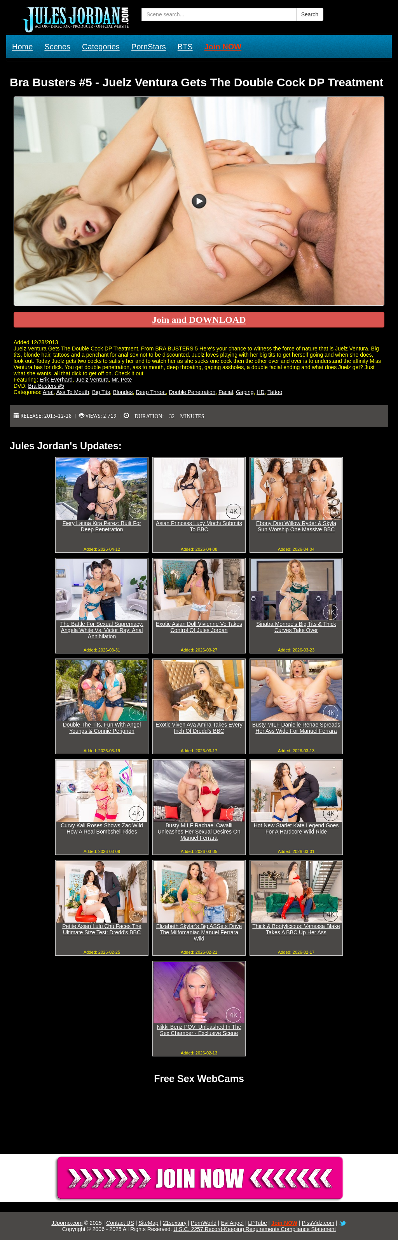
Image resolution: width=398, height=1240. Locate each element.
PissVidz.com (318, 1223)
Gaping (244, 392)
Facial (225, 392)
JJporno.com (66, 1223)
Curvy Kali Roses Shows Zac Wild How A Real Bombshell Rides (102, 828)
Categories (101, 46)
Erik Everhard (56, 380)
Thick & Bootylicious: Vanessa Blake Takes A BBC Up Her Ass (296, 929)
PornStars (148, 46)
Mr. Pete (122, 380)
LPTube (257, 1223)
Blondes (123, 392)
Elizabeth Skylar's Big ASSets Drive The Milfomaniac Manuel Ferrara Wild (199, 932)
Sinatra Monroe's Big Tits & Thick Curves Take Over (296, 627)
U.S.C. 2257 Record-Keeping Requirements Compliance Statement (254, 1229)
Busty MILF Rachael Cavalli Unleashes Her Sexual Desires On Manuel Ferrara (198, 831)
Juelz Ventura (92, 380)
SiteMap (148, 1223)
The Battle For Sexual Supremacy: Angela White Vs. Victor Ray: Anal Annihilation (101, 630)
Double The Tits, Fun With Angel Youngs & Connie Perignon (102, 728)
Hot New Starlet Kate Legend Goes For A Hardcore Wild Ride (296, 828)
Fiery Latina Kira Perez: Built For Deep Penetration (102, 526)
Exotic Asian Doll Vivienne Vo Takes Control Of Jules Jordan (199, 627)
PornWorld (203, 1223)
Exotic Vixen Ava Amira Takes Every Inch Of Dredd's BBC (198, 728)
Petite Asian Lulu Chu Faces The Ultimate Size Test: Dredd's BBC (101, 929)
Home (22, 46)
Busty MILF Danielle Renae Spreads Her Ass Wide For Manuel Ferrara (296, 728)
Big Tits (101, 392)
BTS (185, 46)
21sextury (175, 1223)
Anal (48, 392)
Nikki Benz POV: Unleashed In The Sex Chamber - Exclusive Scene (199, 1030)
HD (260, 392)
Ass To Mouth (72, 392)
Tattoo (274, 392)
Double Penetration (192, 392)
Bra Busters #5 (46, 386)
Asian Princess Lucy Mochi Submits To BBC (199, 526)
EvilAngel (232, 1223)
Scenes (57, 46)
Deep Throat (151, 392)
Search (309, 14)
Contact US (120, 1223)
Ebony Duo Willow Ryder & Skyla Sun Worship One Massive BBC (296, 526)
